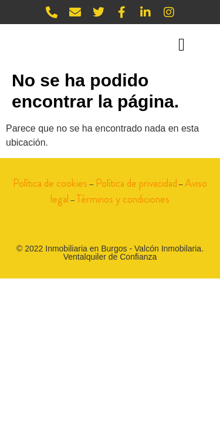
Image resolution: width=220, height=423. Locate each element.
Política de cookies (50, 183)
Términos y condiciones (123, 199)
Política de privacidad (136, 183)
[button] (181, 44)
